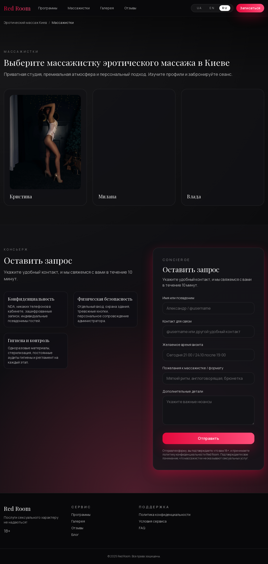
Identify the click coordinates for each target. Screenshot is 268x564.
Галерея (107, 8)
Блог (75, 534)
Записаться (250, 8)
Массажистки (79, 8)
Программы (47, 8)
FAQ (142, 528)
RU (224, 8)
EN (212, 8)
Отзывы (130, 8)
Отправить (208, 438)
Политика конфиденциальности (164, 514)
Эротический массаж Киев (25, 22)
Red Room (17, 8)
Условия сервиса (153, 521)
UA (199, 8)
